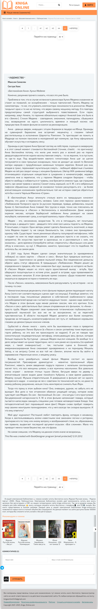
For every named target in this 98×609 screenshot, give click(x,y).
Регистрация (74, 5)
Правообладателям (12, 602)
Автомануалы (87, 602)
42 (47, 28)
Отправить (17, 579)
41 (40, 28)
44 (59, 28)
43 (53, 28)
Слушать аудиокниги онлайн (68, 602)
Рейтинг (52, 602)
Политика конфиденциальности (34, 602)
